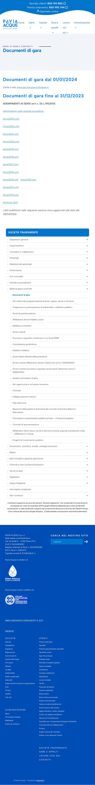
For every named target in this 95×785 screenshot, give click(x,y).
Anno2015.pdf (10, 179)
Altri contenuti (16, 495)
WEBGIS (9, 631)
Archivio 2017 (10, 202)
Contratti (17, 390)
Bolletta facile (44, 659)
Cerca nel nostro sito (69, 535)
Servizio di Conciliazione (48, 718)
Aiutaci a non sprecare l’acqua (50, 735)
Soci (7, 687)
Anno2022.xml (11, 126)
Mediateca (9, 721)
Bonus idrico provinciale (48, 697)
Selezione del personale (21, 264)
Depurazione (10, 652)
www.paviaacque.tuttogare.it (33, 87)
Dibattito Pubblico (21, 350)
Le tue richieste (45, 680)
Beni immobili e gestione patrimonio (26, 458)
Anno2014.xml (11, 187)
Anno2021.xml (11, 134)
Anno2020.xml (11, 141)
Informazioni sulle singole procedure (23, 111)
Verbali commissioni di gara (25, 378)
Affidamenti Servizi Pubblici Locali (28, 319)
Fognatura (9, 649)
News (7, 714)
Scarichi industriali (46, 690)
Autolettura (43, 670)
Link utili (8, 697)
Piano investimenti (12, 677)
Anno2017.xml (10, 164)
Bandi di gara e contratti (18, 46)
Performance (16, 270)
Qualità (8, 694)
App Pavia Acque (45, 656)
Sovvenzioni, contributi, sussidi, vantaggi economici (33, 446)
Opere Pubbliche (17, 483)
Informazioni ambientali (20, 489)
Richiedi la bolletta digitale (49, 663)
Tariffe (41, 684)
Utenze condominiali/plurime (50, 704)
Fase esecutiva (19, 403)
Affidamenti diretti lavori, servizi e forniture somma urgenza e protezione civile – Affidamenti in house (49, 432)
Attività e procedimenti (20, 282)
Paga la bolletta (45, 666)
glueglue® (40, 780)
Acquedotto (9, 645)
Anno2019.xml (11, 149)
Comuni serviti (10, 656)
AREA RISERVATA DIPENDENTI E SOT (24, 620)
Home (21, 22)
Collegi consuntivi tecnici (24, 396)
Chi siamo (9, 663)
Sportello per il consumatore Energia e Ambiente (57, 721)
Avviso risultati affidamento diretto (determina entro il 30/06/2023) (43, 363)
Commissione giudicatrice (25, 344)
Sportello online (47, 11)
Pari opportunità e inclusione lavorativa (30, 384)
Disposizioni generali (19, 239)
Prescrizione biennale (47, 701)
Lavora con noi (66, 25)
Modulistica (43, 677)
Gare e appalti (54, 25)
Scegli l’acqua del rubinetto (49, 732)
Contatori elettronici (47, 673)
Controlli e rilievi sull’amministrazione (27, 464)
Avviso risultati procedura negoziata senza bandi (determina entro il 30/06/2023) (44, 370)
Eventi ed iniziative (12, 724)
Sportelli (42, 645)
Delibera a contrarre (22, 326)
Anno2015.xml (28, 179)
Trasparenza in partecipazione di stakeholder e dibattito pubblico (42, 307)
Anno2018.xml (11, 156)
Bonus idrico (44, 694)
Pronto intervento (45, 642)
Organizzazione (17, 246)
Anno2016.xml (11, 172)
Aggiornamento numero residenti (51, 711)
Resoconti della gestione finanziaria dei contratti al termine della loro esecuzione (44, 411)
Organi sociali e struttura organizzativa (20, 684)
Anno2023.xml (11, 118)
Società (43, 22)
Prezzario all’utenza (46, 687)
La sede (8, 670)
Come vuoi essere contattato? (50, 715)
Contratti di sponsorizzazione (26, 424)
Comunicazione (82, 22)
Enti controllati (16, 276)
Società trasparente (23, 232)
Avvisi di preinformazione (24, 313)
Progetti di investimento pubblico (28, 440)
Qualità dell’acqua (12, 659)
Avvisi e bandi (19, 332)
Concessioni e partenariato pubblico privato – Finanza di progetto (43, 418)
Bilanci (13, 452)
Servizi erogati (16, 471)
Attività (8, 642)
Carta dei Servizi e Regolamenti (51, 725)
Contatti (45, 759)
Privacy (8, 690)
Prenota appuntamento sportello (51, 649)
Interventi (8, 680)
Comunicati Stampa (12, 717)
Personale (14, 258)
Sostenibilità (10, 673)
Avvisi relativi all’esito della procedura (30, 356)
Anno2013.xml (11, 194)
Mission (8, 666)
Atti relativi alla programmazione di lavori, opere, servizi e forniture (43, 301)
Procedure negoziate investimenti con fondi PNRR (36, 338)
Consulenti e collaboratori (21, 252)
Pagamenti (14, 477)
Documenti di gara (21, 295)
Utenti (32, 22)
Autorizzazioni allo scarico (49, 708)
